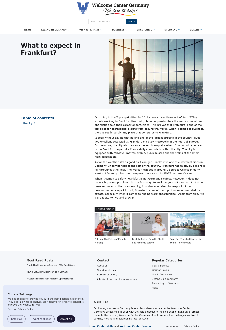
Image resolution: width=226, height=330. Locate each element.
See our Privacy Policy (20, 309)
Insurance (144, 29)
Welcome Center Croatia (135, 326)
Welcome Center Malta (99, 326)
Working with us (106, 270)
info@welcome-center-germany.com (118, 279)
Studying (170, 29)
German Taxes (160, 270)
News (28, 29)
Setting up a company (165, 279)
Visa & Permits (89, 29)
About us (102, 265)
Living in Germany (54, 29)
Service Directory (107, 274)
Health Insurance (162, 274)
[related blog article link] (112, 228)
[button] (28, 29)
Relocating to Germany (165, 283)
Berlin (194, 29)
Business (118, 29)
